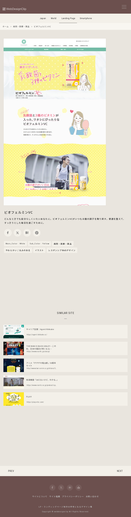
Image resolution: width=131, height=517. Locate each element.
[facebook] (8, 233)
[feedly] (79, 488)
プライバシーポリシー (73, 496)
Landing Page (68, 18)
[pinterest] (37, 233)
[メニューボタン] (124, 7)
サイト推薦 (54, 496)
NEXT (120, 471)
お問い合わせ (92, 496)
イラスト (39, 250)
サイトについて (40, 496)
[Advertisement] (65, 281)
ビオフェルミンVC (18, 212)
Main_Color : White (15, 243)
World (53, 18)
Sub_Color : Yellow (39, 243)
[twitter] (17, 233)
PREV (11, 471)
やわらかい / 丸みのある (18, 250)
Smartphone (86, 18)
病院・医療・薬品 (63, 244)
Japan (43, 18)
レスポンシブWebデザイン (62, 250)
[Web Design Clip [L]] (15, 8)
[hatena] (27, 233)
